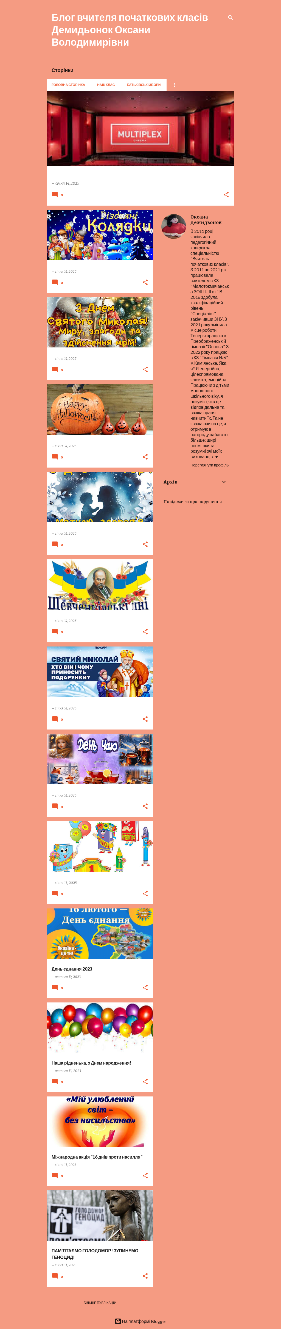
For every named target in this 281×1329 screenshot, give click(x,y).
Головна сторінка (68, 85)
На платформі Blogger (141, 1321)
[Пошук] (230, 17)
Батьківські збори (144, 85)
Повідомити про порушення (193, 501)
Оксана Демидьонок (206, 219)
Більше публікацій (100, 1303)
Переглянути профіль (209, 465)
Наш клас (106, 85)
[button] (226, 195)
